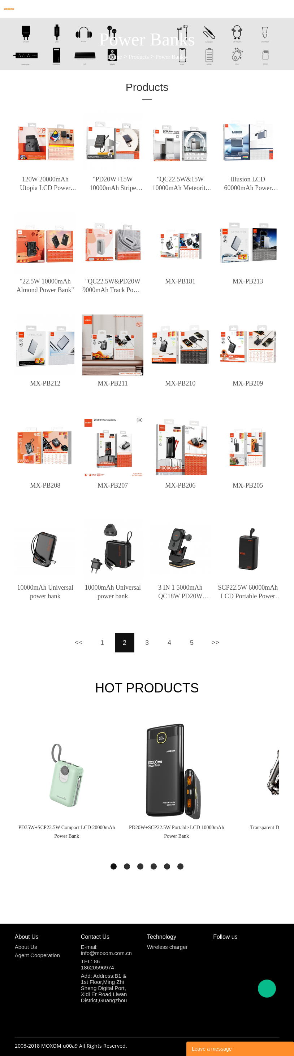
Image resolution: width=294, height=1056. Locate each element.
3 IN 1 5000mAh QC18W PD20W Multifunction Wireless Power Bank (180, 592)
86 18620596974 (97, 964)
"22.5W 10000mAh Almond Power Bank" (45, 286)
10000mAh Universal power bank (45, 592)
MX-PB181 (180, 281)
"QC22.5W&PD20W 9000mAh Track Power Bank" (112, 286)
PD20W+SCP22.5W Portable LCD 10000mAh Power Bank (176, 832)
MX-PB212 (45, 383)
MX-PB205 (248, 485)
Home (115, 57)
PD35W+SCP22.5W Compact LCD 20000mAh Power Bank (66, 832)
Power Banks (170, 57)
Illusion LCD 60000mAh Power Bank (248, 184)
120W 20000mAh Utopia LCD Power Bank (45, 184)
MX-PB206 (180, 485)
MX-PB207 (113, 485)
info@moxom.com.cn (106, 953)
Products (139, 57)
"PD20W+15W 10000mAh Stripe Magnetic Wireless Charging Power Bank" (113, 184)
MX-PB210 (180, 383)
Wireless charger (167, 947)
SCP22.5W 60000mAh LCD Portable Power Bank (248, 592)
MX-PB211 (113, 383)
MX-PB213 (248, 281)
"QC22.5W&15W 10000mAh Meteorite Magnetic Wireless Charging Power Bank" (180, 184)
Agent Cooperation (37, 955)
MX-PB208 (45, 485)
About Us (26, 947)
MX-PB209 (248, 383)
